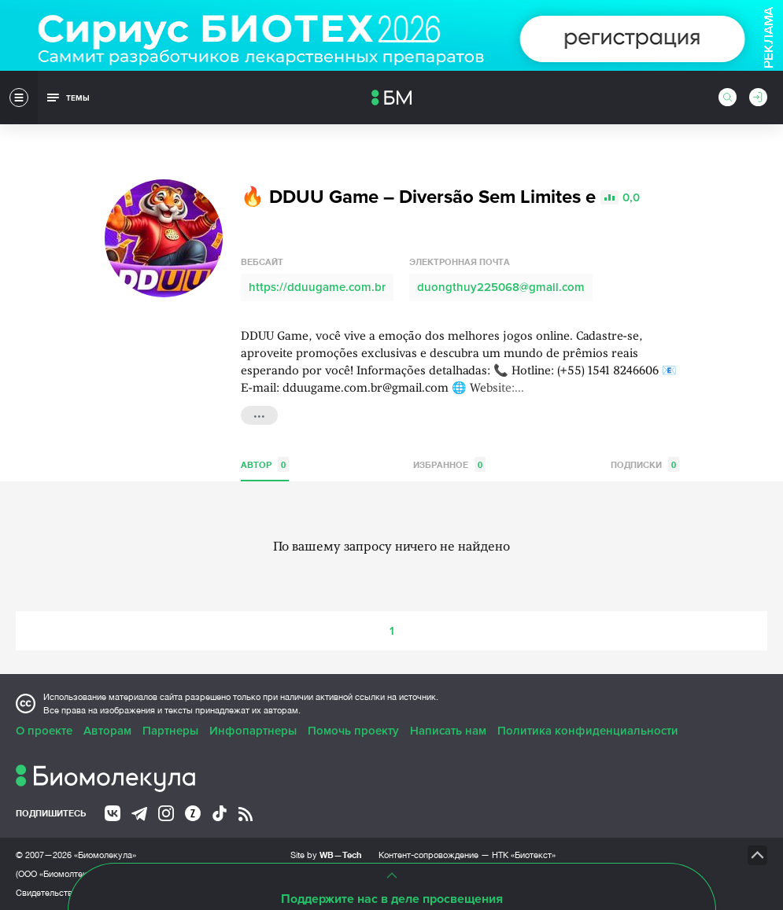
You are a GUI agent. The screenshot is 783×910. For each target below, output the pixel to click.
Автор (265, 464)
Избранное (449, 464)
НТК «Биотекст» (524, 855)
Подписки (645, 464)
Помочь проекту (353, 731)
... (259, 414)
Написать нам (448, 731)
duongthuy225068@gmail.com (501, 287)
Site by (326, 854)
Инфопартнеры (253, 731)
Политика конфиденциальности (587, 731)
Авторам (107, 731)
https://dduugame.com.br (317, 287)
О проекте (44, 731)
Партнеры (170, 731)
